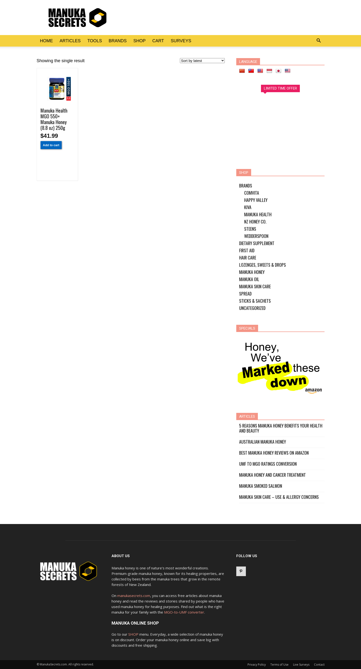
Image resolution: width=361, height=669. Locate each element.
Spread (245, 293)
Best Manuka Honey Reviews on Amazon (274, 452)
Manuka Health (258, 214)
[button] (319, 41)
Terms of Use (279, 665)
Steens (250, 229)
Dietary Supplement (256, 243)
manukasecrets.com (133, 595)
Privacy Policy (257, 665)
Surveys (181, 40)
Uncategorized (252, 308)
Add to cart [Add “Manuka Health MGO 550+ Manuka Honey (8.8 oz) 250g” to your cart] (51, 145)
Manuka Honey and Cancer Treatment (272, 474)
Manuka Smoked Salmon (260, 485)
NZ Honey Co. (255, 221)
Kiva (247, 207)
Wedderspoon (256, 236)
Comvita (251, 193)
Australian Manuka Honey (262, 441)
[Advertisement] (205, 17)
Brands (118, 40)
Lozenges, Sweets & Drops (262, 265)
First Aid (246, 250)
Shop (139, 40)
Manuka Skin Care (255, 286)
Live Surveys (301, 665)
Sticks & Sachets (255, 301)
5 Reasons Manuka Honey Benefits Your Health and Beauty (280, 428)
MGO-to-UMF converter (184, 612)
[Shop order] (202, 60)
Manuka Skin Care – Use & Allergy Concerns (279, 497)
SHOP (133, 634)
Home (46, 40)
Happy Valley (255, 200)
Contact (319, 665)
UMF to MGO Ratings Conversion (268, 463)
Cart (158, 40)
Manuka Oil (249, 279)
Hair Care (247, 257)
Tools (94, 40)
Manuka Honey (252, 272)
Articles (70, 40)
